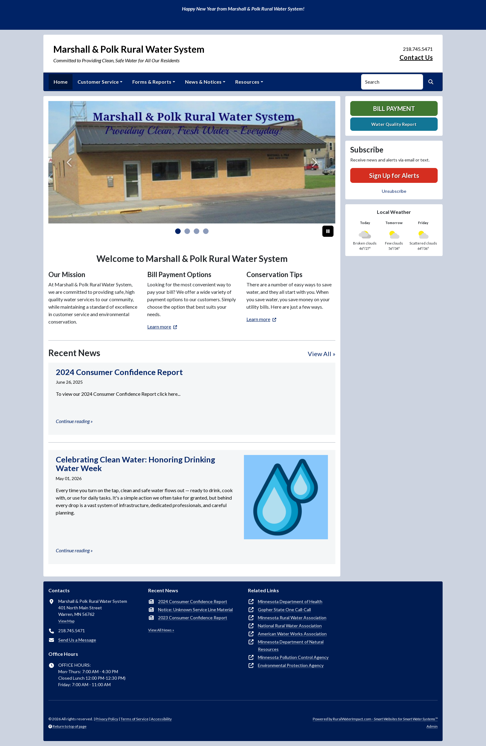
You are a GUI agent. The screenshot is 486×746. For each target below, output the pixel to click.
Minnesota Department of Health (290, 601)
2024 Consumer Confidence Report (192, 601)
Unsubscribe (394, 191)
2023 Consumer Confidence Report (192, 617)
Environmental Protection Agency (291, 665)
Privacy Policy (106, 719)
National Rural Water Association (290, 625)
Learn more (159, 326)
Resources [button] (247, 82)
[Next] (313, 162)
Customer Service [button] (98, 82)
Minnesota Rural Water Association (292, 617)
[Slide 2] (196, 231)
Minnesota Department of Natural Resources (291, 645)
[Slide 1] (187, 231)
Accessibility (161, 719)
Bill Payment (394, 108)
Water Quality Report (394, 124)
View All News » (161, 630)
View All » (321, 354)
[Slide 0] (178, 231)
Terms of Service (134, 719)
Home (61, 82)
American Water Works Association (292, 633)
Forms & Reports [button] (151, 82)
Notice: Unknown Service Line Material (195, 609)
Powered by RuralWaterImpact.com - (375, 719)
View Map (66, 621)
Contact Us (416, 57)
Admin (432, 726)
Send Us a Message (77, 639)
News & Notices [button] (203, 82)
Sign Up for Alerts (394, 175)
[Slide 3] (205, 231)
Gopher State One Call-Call (284, 609)
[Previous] (69, 162)
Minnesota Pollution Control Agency (293, 657)
